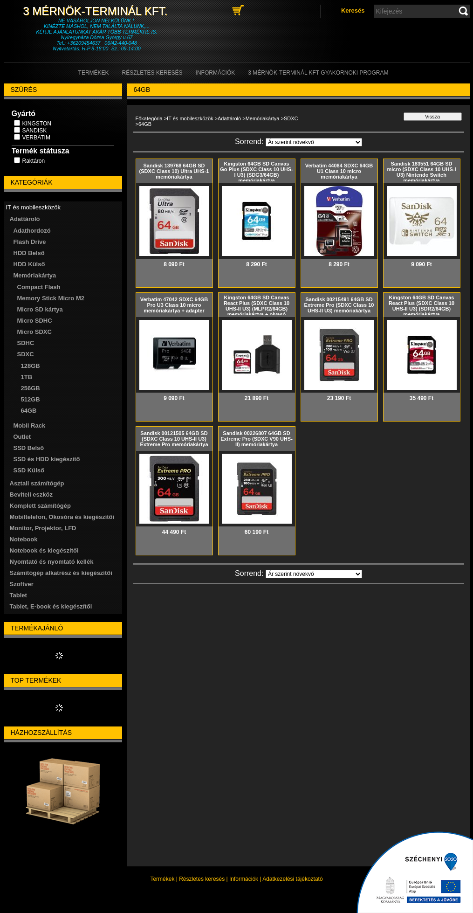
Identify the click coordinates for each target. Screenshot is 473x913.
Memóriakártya (263, 118)
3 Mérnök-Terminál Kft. (96, 11)
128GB (30, 365)
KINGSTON (36, 123)
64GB (29, 410)
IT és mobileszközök (190, 118)
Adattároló (229, 118)
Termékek (162, 879)
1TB (27, 377)
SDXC (291, 118)
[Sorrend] (314, 142)
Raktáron (33, 161)
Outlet (22, 436)
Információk (243, 879)
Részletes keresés (202, 879)
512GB (30, 399)
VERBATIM (36, 137)
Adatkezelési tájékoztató (292, 879)
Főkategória (149, 118)
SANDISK (34, 130)
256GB (30, 388)
